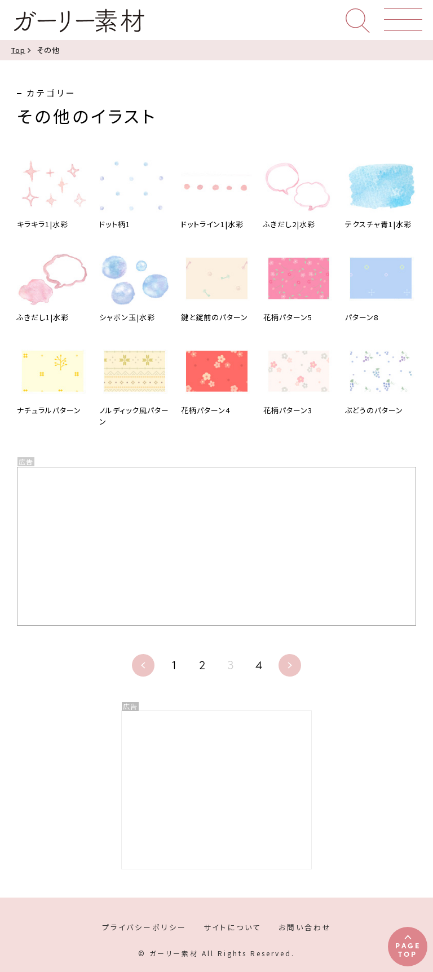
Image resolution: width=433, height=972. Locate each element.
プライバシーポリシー (144, 927)
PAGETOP (408, 949)
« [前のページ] (143, 665)
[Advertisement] (216, 790)
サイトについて (233, 927)
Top (18, 50)
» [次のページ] (290, 665)
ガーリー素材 (78, 20)
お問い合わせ (305, 927)
